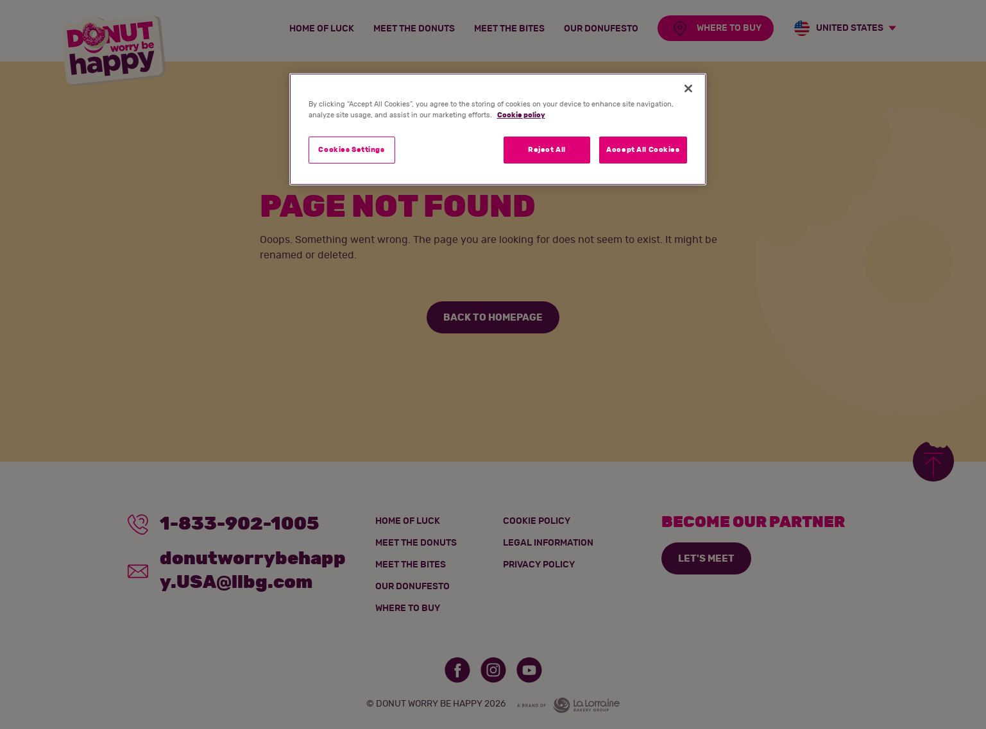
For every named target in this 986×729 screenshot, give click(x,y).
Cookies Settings (351, 149)
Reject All (547, 149)
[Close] (688, 88)
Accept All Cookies (642, 149)
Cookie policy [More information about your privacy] (521, 115)
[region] (497, 129)
